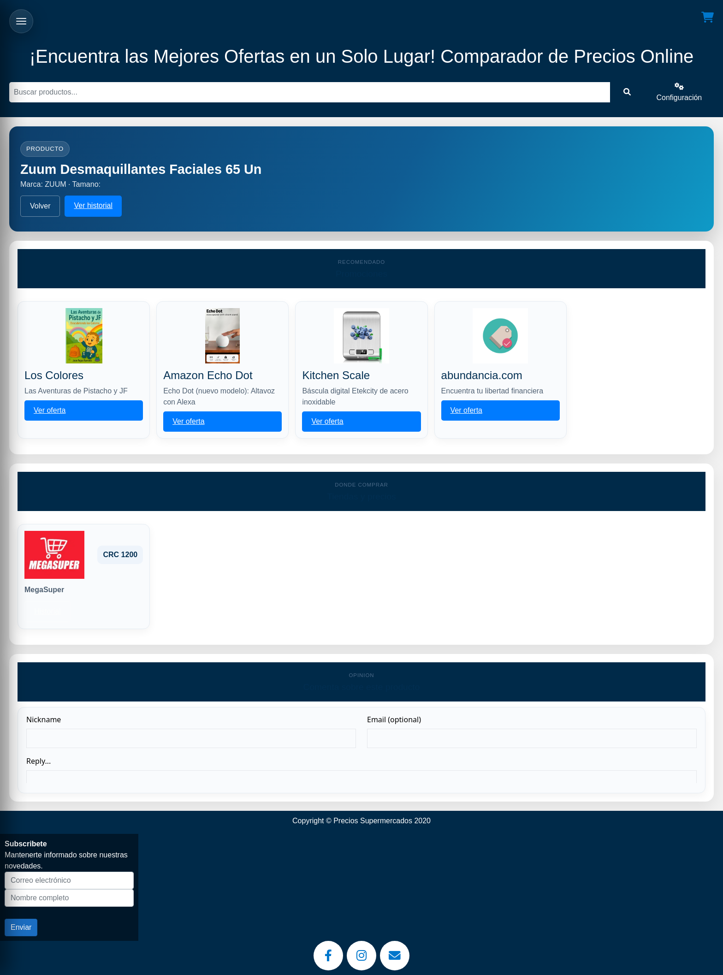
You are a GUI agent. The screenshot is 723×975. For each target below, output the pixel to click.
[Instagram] (361, 955)
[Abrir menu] (21, 21)
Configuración (679, 92)
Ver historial (93, 205)
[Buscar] (309, 92)
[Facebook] (328, 955)
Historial (47, 611)
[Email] (394, 955)
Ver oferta (49, 410)
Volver (40, 206)
